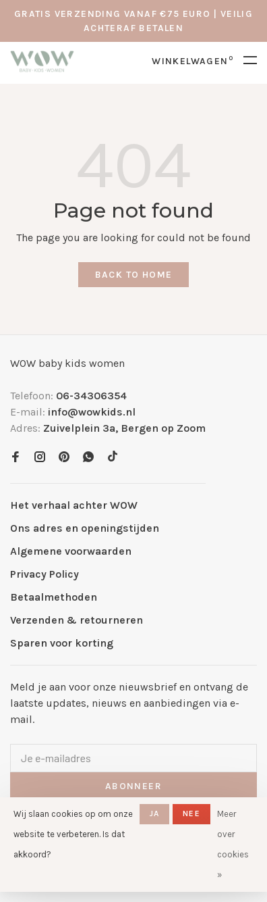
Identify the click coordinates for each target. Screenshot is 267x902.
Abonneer (133, 786)
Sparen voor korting (61, 642)
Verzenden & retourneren (76, 619)
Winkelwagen (192, 61)
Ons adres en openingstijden (84, 528)
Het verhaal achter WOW (74, 505)
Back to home (134, 274)
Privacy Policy (44, 574)
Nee (191, 813)
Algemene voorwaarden (70, 551)
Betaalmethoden (53, 597)
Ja (154, 813)
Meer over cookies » (233, 844)
